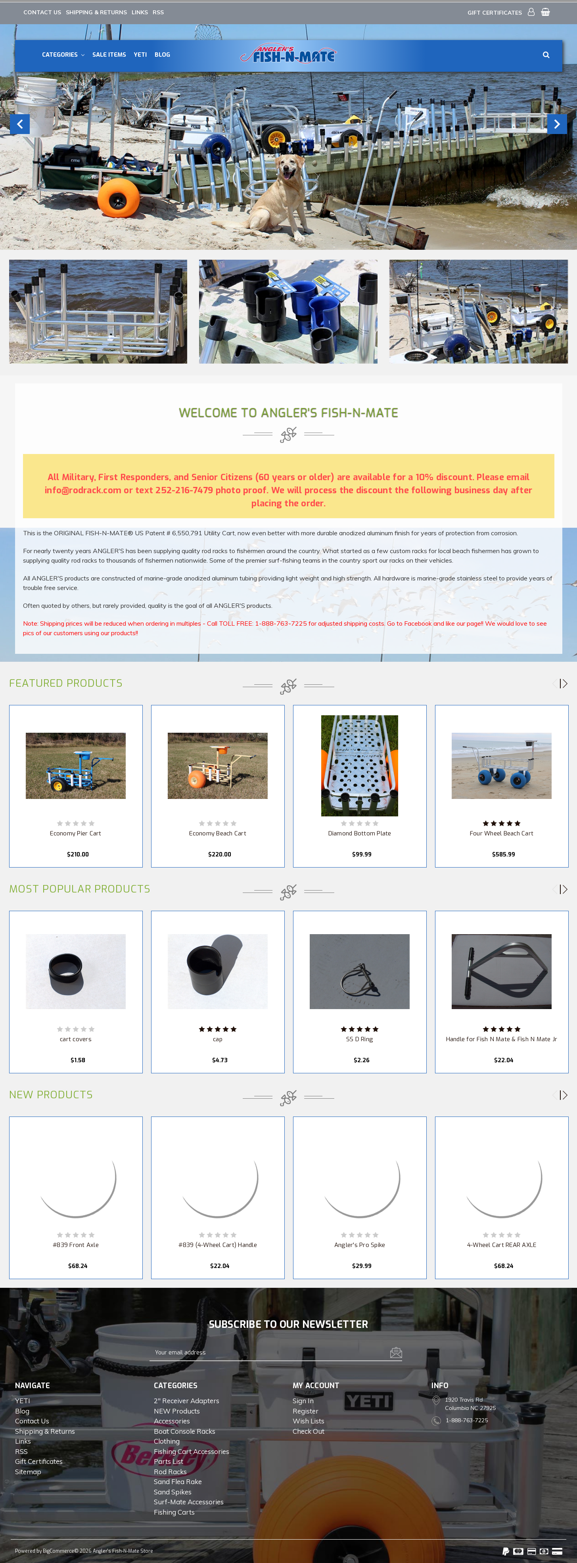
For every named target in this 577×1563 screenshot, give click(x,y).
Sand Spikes (173, 1490)
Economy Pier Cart (75, 832)
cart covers (76, 1038)
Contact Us (42, 9)
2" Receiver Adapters (186, 1399)
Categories (63, 52)
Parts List (168, 1460)
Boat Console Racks (184, 1430)
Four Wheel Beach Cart (501, 832)
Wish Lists (308, 1420)
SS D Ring (359, 1038)
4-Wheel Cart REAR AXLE (502, 1244)
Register (305, 1410)
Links (140, 9)
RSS (158, 9)
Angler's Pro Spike (359, 1244)
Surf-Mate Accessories (189, 1500)
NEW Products (177, 1410)
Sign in (303, 1399)
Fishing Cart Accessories (191, 1450)
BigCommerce (58, 1550)
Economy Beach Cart (217, 832)
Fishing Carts (174, 1511)
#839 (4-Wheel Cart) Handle (217, 1244)
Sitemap (28, 1470)
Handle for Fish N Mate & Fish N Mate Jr (502, 1038)
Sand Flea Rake (178, 1480)
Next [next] (557, 122)
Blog (162, 52)
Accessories (172, 1420)
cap (217, 1038)
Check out (308, 1430)
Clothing (167, 1440)
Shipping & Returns (96, 9)
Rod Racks (170, 1470)
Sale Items (109, 52)
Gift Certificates (495, 10)
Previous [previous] (20, 122)
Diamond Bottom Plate (359, 832)
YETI (140, 52)
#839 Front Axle (76, 1244)
